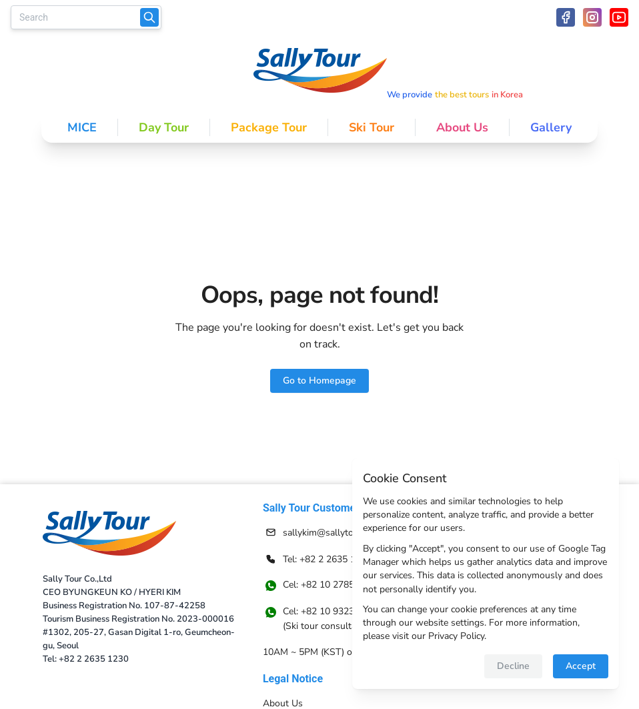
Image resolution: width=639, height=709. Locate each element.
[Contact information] (333, 532)
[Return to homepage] (109, 533)
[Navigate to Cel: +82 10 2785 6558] (333, 585)
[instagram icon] (592, 17)
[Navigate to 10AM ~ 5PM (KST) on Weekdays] (333, 652)
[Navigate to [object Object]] (333, 618)
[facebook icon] (565, 17)
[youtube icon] (619, 17)
